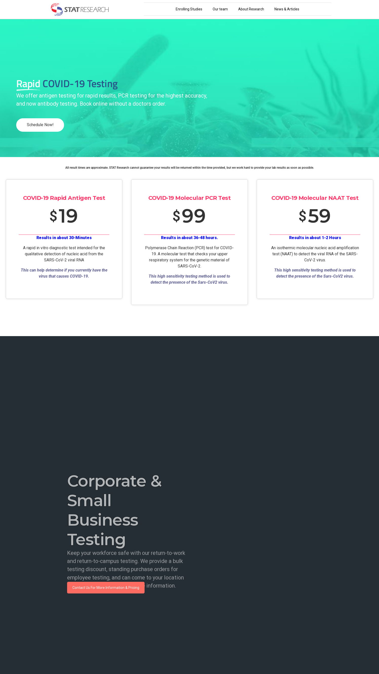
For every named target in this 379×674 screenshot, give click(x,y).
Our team (220, 9)
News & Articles (286, 9)
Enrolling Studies (189, 9)
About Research (251, 9)
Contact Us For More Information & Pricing (105, 588)
